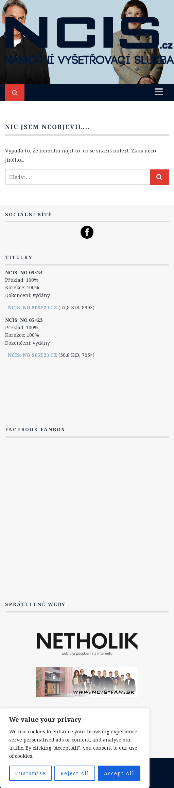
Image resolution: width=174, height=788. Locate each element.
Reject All (74, 773)
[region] (75, 748)
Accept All (119, 773)
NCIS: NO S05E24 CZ (32, 307)
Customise (30, 773)
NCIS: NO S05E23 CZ (32, 355)
